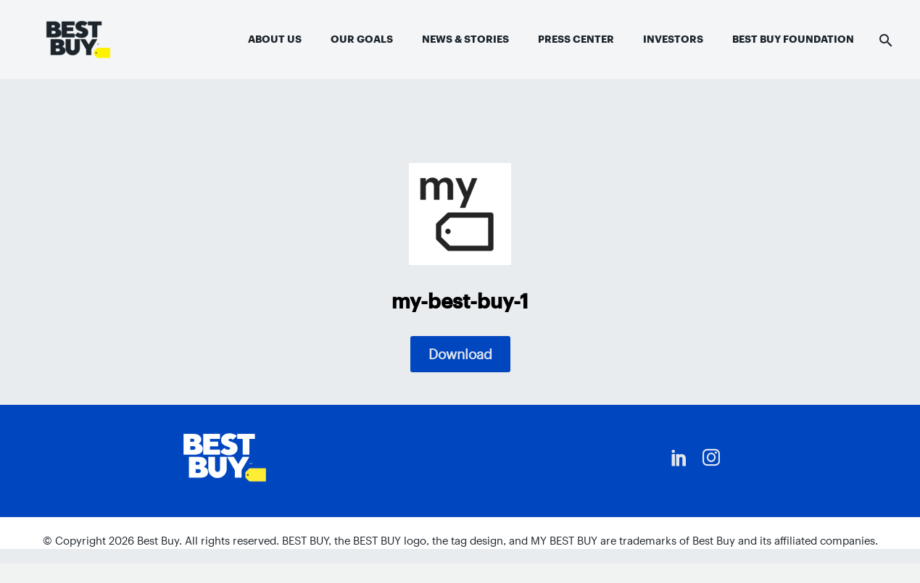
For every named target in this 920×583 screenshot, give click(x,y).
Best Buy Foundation (793, 39)
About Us (275, 39)
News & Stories (465, 39)
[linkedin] (679, 457)
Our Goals (362, 39)
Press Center (576, 39)
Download (460, 354)
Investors (673, 39)
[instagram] (711, 457)
